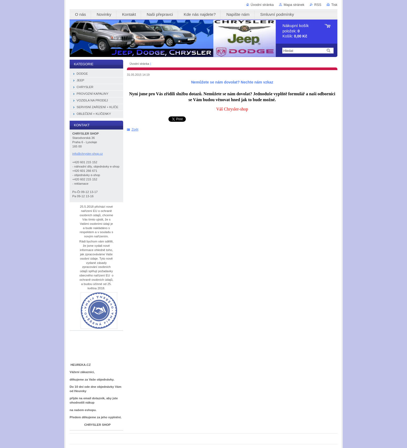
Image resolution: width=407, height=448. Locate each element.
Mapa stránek (294, 5)
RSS (317, 5)
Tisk (334, 5)
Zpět (134, 129)
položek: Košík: (295, 31)
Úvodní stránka (262, 5)
